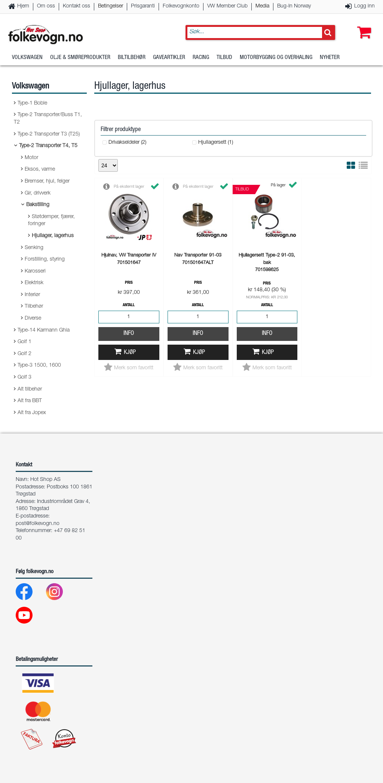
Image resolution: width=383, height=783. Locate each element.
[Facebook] (30, 593)
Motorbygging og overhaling (276, 57)
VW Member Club (227, 6)
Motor (31, 158)
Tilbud (224, 57)
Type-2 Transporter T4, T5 (48, 146)
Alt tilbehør (30, 389)
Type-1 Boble (32, 103)
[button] (362, 25)
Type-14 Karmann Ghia (44, 330)
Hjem (23, 6)
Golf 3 (24, 377)
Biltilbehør (131, 57)
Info (128, 333)
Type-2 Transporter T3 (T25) (49, 134)
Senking (34, 248)
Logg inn (364, 6)
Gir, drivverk (37, 193)
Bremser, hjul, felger (47, 181)
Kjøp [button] (130, 352)
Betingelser (110, 6)
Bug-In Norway (294, 6)
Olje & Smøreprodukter (80, 57)
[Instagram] (60, 593)
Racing (201, 57)
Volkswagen (27, 57)
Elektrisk (34, 283)
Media (262, 6)
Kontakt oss (76, 6)
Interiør (32, 295)
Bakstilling (37, 205)
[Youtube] (30, 617)
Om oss (46, 6)
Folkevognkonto (181, 6)
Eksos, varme (40, 169)
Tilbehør (34, 306)
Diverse (33, 318)
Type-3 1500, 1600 (39, 365)
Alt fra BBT (30, 401)
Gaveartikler (169, 57)
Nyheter (330, 57)
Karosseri (35, 271)
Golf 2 (24, 354)
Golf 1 (24, 342)
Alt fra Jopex (32, 413)
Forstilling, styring (45, 259)
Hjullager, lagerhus (53, 236)
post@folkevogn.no (37, 523)
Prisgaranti (143, 6)
